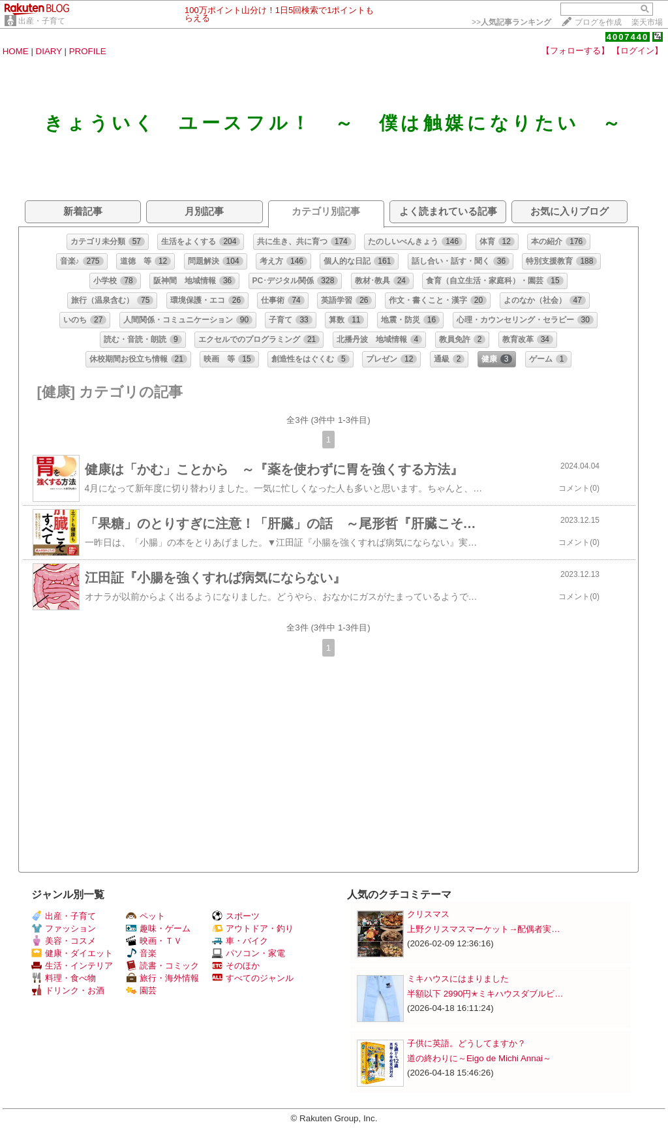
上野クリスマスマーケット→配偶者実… (483, 929)
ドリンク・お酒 (67, 990)
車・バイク (240, 941)
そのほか (236, 965)
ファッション (63, 928)
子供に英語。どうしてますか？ (466, 1043)
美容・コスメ (63, 941)
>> (511, 22)
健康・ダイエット (72, 953)
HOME (16, 51)
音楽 (141, 953)
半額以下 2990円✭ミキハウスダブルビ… (485, 994)
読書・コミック (162, 965)
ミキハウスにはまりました (458, 979)
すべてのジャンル (253, 978)
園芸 (141, 990)
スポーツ (236, 916)
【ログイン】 (637, 50)
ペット (145, 916)
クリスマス (428, 914)
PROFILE (87, 51)
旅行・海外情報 (162, 978)
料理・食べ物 (63, 978)
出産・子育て (41, 20)
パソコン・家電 (248, 953)
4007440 (628, 37)
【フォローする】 (575, 50)
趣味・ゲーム (158, 928)
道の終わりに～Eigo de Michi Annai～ (479, 1058)
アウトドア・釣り (253, 928)
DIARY (49, 51)
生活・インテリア (72, 965)
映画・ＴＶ (154, 941)
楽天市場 (647, 22)
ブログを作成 (598, 22)
